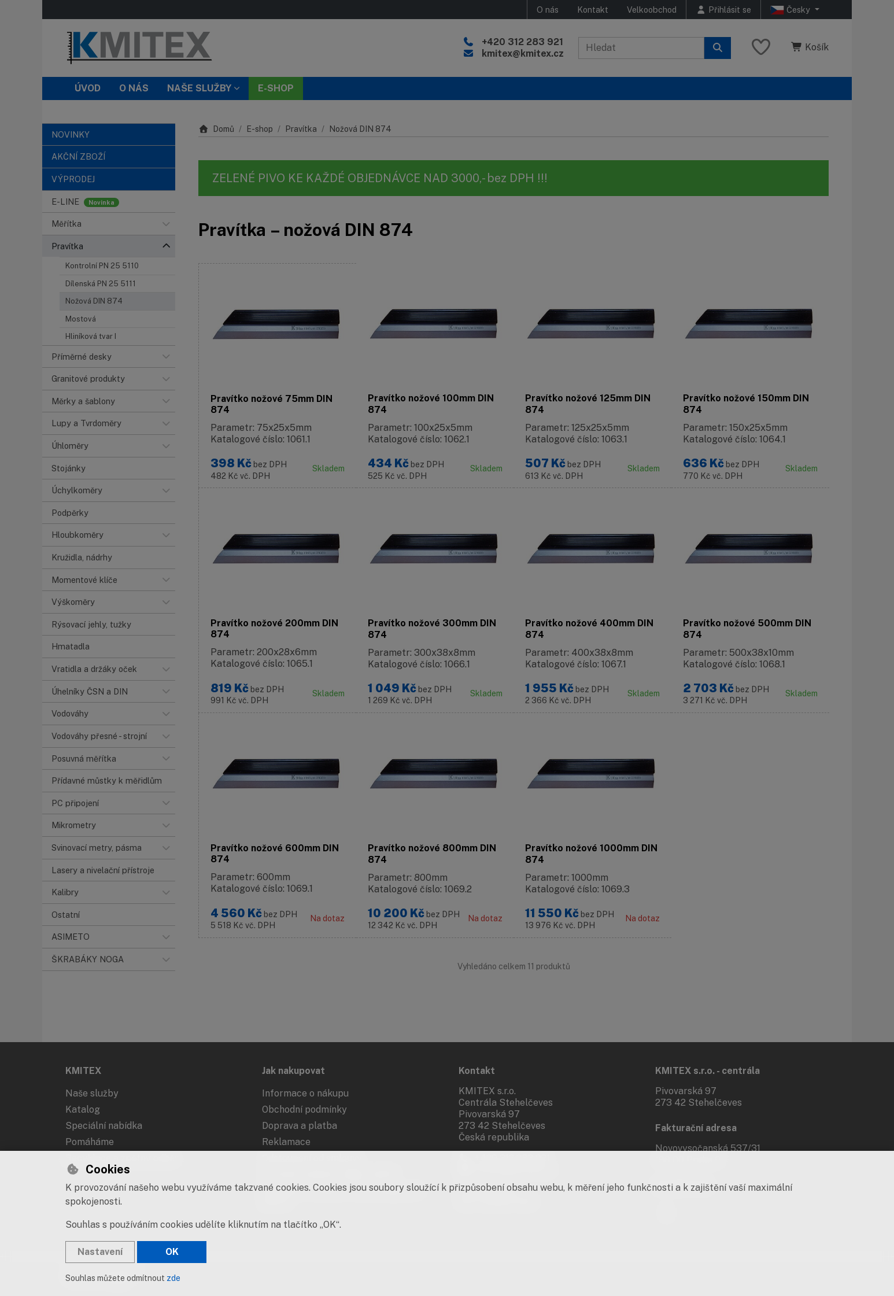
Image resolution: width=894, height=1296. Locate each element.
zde (173, 1278)
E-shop (259, 129)
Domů (216, 129)
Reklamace (286, 1141)
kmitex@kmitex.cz (523, 53)
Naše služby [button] (199, 88)
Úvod (88, 88)
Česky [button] (791, 10)
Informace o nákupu (305, 1092)
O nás (548, 9)
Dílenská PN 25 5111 (100, 283)
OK (172, 1251)
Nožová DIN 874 (94, 301)
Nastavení (100, 1251)
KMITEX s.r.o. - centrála (707, 1069)
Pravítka (301, 129)
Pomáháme (89, 1141)
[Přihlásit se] (723, 9)
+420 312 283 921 (522, 41)
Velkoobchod (652, 9)
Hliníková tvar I (90, 336)
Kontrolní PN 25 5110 (102, 265)
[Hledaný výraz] (641, 48)
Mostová (80, 319)
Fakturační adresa (696, 1127)
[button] (166, 224)
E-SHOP (276, 88)
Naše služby (92, 1092)
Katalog (82, 1108)
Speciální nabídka (103, 1125)
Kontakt (592, 9)
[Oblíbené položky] (761, 47)
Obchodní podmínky (304, 1108)
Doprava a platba (299, 1125)
